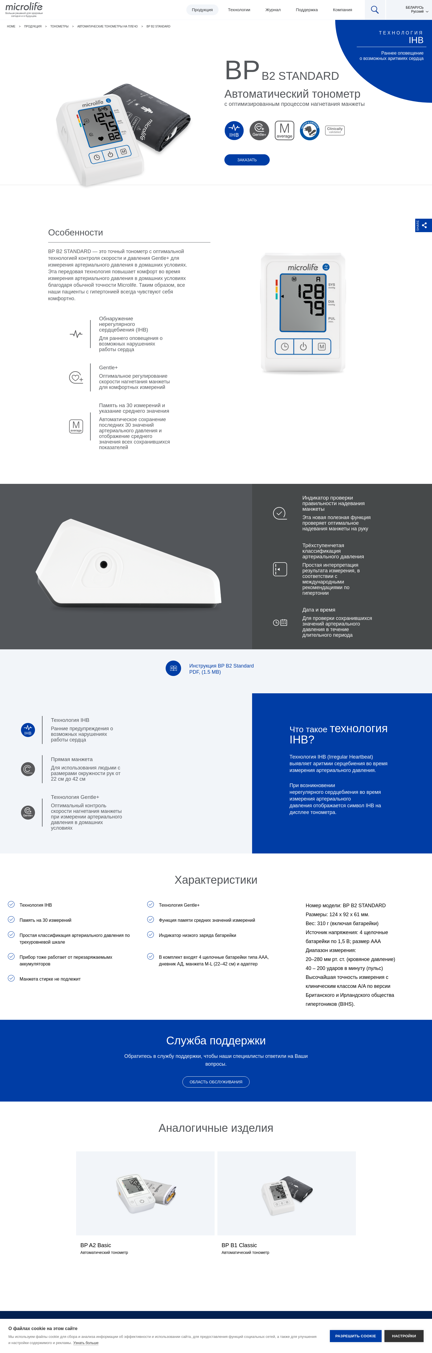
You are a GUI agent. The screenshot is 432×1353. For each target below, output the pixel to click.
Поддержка (307, 9)
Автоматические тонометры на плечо (107, 26)
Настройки (404, 1336)
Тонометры (59, 26)
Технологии (239, 9)
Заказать (247, 160)
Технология (401, 33)
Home (11, 26)
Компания (342, 9)
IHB (416, 40)
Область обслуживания (216, 1082)
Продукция (202, 9)
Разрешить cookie (355, 1336)
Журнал (273, 9)
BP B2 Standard (158, 26)
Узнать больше (85, 1343)
